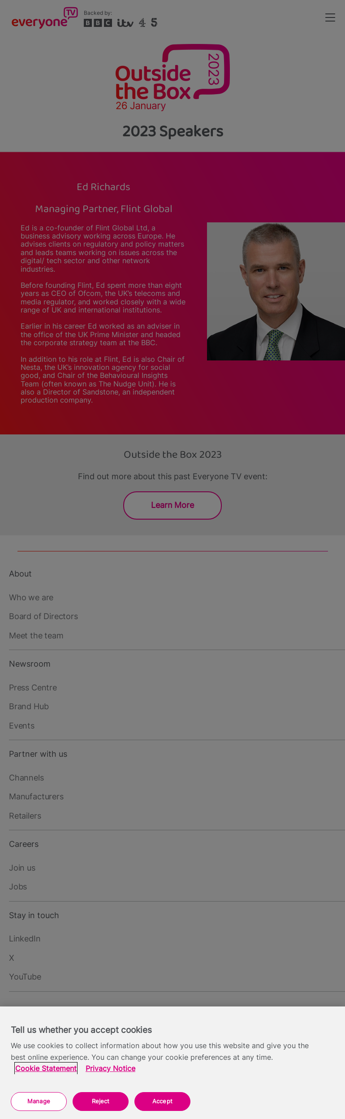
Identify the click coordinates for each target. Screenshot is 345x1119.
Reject (101, 1101)
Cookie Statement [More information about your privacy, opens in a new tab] (46, 1068)
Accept (162, 1101)
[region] (172, 1062)
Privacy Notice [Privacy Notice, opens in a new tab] (110, 1068)
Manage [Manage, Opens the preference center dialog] (38, 1101)
